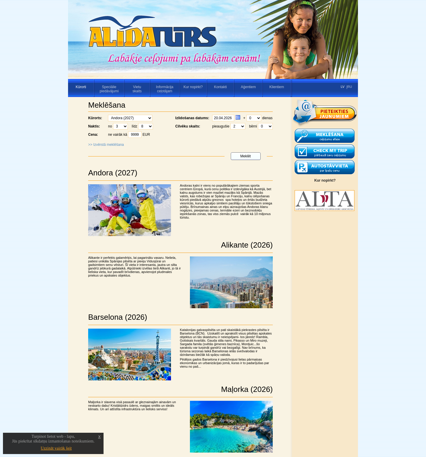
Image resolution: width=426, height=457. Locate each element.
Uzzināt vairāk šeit (56, 448)
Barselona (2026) (117, 317)
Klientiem (277, 87)
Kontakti (220, 87)
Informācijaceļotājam (164, 89)
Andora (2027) (112, 172)
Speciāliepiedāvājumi (109, 89)
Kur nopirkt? (193, 87)
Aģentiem (248, 87)
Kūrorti (81, 87)
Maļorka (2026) (247, 389)
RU (349, 86)
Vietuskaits (137, 89)
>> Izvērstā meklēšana (106, 145)
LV (343, 86)
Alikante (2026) (247, 244)
